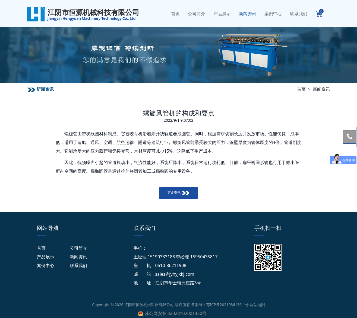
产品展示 (222, 14)
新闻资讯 (247, 14)
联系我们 (298, 14)
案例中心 (273, 14)
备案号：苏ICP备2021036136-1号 (220, 304)
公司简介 (196, 14)
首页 (175, 14)
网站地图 (257, 304)
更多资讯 (178, 192)
